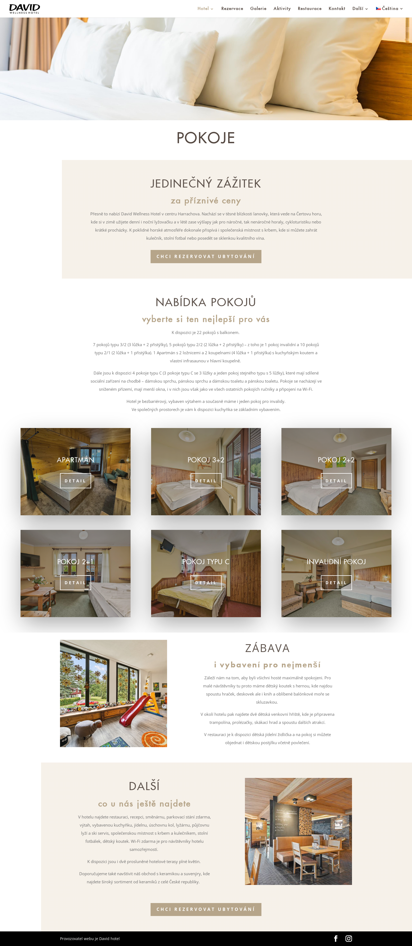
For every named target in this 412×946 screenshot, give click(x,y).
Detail (76, 480)
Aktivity (282, 9)
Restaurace (310, 9)
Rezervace (232, 9)
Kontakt (337, 9)
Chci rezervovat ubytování (206, 256)
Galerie (258, 9)
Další (358, 9)
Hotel (203, 9)
